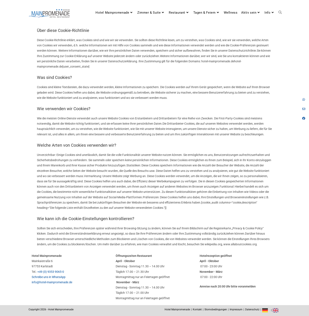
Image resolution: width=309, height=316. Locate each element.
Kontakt (197, 309)
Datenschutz (252, 309)
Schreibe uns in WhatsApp (48, 277)
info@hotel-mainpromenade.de (52, 282)
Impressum (236, 309)
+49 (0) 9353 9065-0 (50, 271)
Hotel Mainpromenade (177, 309)
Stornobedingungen (215, 309)
